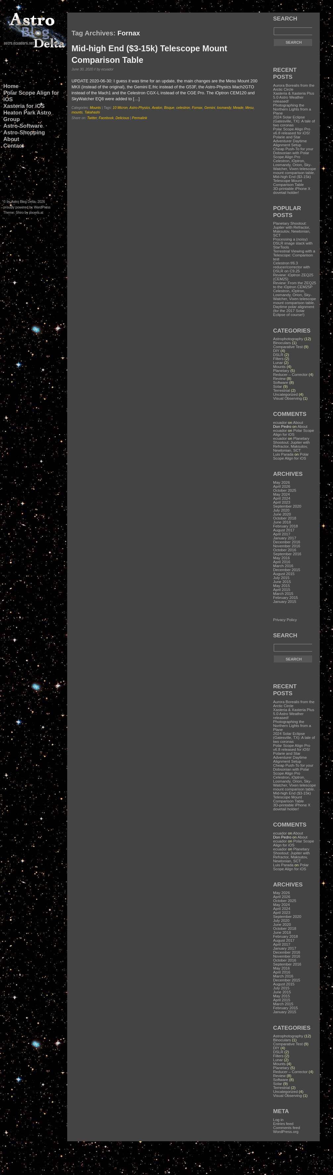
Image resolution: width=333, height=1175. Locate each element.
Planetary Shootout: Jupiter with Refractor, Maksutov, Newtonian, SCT (291, 444)
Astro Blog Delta (23, 201)
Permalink (139, 118)
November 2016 (286, 546)
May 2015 (281, 586)
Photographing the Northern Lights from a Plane (292, 109)
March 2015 (283, 594)
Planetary (281, 371)
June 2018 (282, 522)
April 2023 (281, 502)
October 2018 (284, 518)
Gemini (209, 108)
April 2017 (281, 534)
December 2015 (286, 570)
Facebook (106, 118)
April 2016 (281, 562)
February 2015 (285, 598)
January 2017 (284, 538)
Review (279, 379)
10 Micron (120, 108)
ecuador (280, 423)
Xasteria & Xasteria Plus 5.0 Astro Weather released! (293, 97)
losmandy (224, 108)
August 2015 (284, 574)
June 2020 (282, 514)
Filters (278, 359)
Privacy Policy (285, 620)
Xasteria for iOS (24, 106)
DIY (276, 351)
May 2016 (281, 558)
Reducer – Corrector (290, 375)
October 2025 (284, 490)
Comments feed (286, 1128)
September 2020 (287, 506)
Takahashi (92, 112)
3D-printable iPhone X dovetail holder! (291, 191)
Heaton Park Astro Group (27, 116)
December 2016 (286, 542)
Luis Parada (283, 454)
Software (280, 382)
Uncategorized (285, 394)
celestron (183, 108)
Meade (238, 108)
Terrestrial (281, 390)
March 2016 (283, 566)
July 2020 (281, 510)
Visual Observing (287, 398)
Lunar (278, 363)
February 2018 (285, 526)
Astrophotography (288, 339)
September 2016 (287, 554)
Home (11, 86)
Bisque (169, 108)
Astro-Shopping (24, 132)
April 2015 (281, 590)
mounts (77, 112)
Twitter (92, 118)
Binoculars (282, 343)
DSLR (278, 355)
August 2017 (284, 530)
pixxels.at (36, 212)
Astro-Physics (139, 108)
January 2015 (284, 602)
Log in (278, 1120)
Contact (13, 146)
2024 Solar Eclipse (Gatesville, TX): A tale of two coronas (294, 121)
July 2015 (281, 578)
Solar (277, 386)
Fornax (197, 108)
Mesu (249, 108)
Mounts (95, 108)
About (11, 139)
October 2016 (284, 550)
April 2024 (281, 498)
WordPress (42, 207)
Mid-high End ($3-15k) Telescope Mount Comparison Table (292, 181)
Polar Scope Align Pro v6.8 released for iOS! (291, 131)
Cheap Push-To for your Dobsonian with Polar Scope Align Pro (293, 153)
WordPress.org (286, 1132)
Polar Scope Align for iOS (31, 96)
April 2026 (281, 486)
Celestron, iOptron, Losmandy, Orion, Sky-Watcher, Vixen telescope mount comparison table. (294, 167)
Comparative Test (288, 347)
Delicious (122, 118)
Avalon (157, 108)
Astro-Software (23, 126)
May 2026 (281, 482)
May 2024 (281, 494)
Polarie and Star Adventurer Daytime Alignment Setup (290, 141)
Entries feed (283, 1124)
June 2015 (282, 582)
